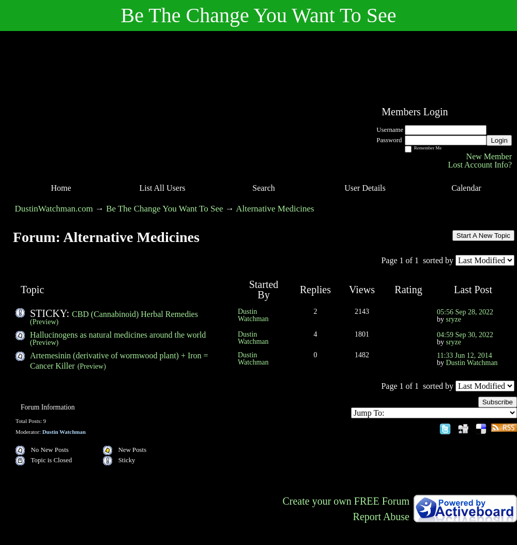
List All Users (163, 188)
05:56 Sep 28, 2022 (465, 312)
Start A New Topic (483, 235)
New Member (489, 156)
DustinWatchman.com (54, 209)
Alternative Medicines (275, 209)
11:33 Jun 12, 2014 (464, 355)
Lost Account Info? (480, 164)
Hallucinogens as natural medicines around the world (118, 334)
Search (263, 188)
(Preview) (44, 322)
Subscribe (497, 402)
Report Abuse (381, 516)
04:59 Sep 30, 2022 (465, 335)
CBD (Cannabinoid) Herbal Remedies (135, 314)
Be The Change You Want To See (164, 209)
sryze (454, 319)
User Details (365, 188)
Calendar (466, 188)
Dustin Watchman (253, 315)
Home (61, 188)
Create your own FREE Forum (345, 501)
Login (499, 140)
